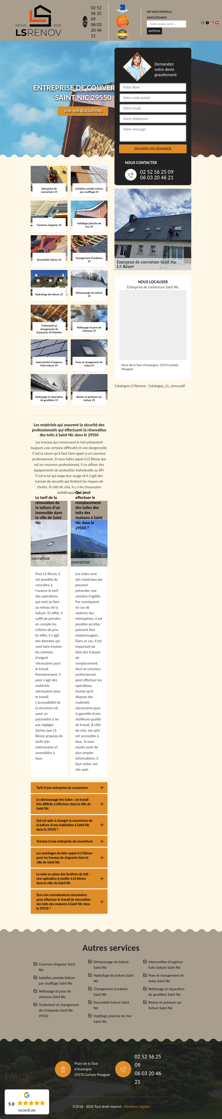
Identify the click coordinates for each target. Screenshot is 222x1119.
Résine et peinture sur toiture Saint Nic (165, 1005)
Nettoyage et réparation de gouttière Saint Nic (166, 992)
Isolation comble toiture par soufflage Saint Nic (57, 981)
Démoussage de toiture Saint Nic (111, 965)
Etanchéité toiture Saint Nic (111, 1005)
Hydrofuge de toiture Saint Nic (114, 978)
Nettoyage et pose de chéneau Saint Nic (55, 994)
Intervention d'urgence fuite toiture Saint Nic (165, 965)
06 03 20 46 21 (96, 30)
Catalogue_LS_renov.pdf (166, 386)
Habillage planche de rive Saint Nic (112, 1019)
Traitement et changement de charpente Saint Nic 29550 (59, 1010)
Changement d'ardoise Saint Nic (111, 992)
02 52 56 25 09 (96, 13)
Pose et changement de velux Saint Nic (166, 978)
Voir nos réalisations (83, 111)
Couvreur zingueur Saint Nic (57, 967)
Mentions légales (137, 1106)
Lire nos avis (26, 1110)
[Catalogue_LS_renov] (152, 450)
